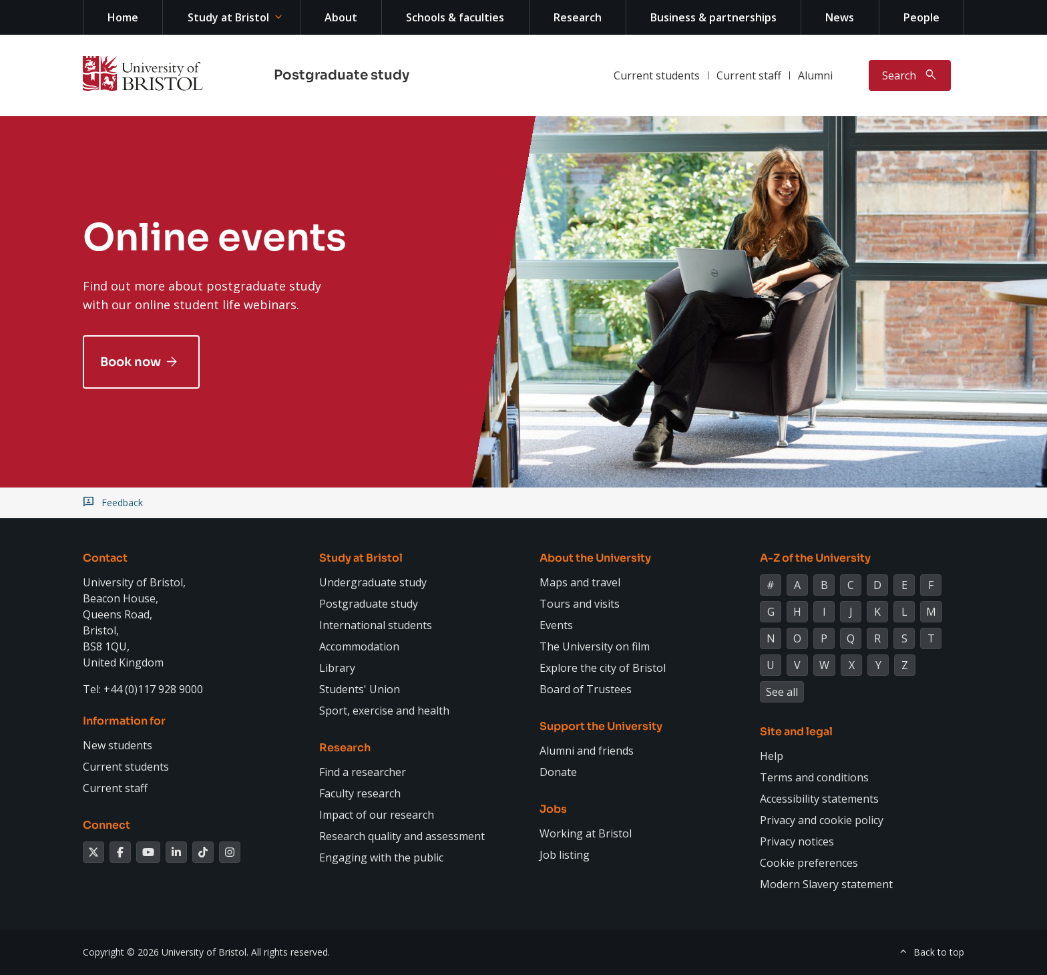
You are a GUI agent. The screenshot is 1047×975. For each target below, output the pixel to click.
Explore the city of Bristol (603, 667)
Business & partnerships (713, 17)
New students (117, 745)
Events (556, 625)
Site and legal (796, 732)
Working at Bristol (586, 833)
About (341, 17)
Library (337, 667)
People (921, 17)
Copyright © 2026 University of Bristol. (165, 952)
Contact (105, 558)
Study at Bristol (228, 17)
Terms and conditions (814, 777)
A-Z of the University (815, 558)
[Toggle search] (910, 75)
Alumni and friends (587, 750)
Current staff (748, 75)
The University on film (595, 646)
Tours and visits (580, 603)
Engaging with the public (381, 857)
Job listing (565, 854)
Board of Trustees (586, 689)
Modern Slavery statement (826, 884)
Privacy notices (797, 841)
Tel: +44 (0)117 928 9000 (143, 689)
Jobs (553, 809)
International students (375, 625)
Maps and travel (580, 582)
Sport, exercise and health (384, 710)
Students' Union (359, 689)
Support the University (601, 726)
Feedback (122, 503)
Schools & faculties (455, 17)
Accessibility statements (819, 798)
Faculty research (360, 793)
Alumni (815, 75)
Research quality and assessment (402, 836)
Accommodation (359, 646)
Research (578, 17)
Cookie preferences (809, 862)
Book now (130, 362)
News (839, 17)
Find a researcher (362, 772)
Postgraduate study (341, 75)
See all (782, 692)
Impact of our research (376, 814)
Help (771, 756)
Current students (657, 75)
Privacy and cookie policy (821, 820)
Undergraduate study (373, 582)
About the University (595, 558)
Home (123, 17)
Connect (106, 825)
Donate (558, 772)
